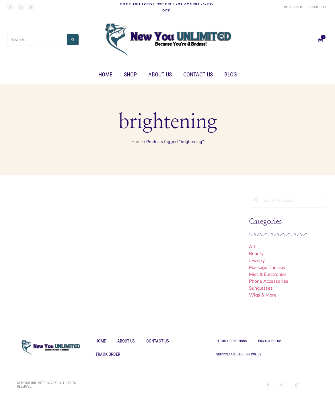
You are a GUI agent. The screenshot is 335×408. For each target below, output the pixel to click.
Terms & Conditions (231, 341)
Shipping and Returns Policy (238, 354)
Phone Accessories (268, 281)
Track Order (108, 354)
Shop (130, 74)
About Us (160, 74)
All (252, 247)
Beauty (256, 254)
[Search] (73, 39)
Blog (230, 74)
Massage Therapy (267, 267)
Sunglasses (261, 288)
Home (105, 74)
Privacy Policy (270, 341)
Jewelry (257, 260)
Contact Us (198, 74)
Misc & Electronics (268, 274)
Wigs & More (262, 295)
